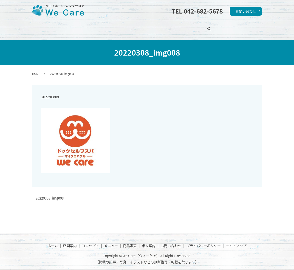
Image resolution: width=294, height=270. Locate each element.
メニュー (154, 26)
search (229, 26)
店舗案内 (98, 26)
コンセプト (126, 26)
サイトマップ (236, 240)
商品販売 (180, 26)
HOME (36, 68)
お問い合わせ (245, 11)
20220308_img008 (50, 193)
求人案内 (206, 26)
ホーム (73, 26)
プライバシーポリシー (203, 240)
